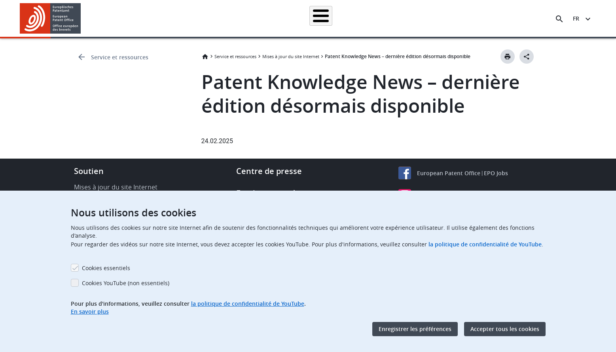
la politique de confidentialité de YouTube (485, 244)
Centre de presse (269, 171)
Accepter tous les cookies (504, 329)
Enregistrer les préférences (415, 329)
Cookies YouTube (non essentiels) (125, 283)
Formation (446, 18)
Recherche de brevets (187, 18)
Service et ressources (119, 57)
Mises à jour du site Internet (290, 56)
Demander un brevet (251, 18)
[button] (82, 19)
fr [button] (576, 18)
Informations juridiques (318, 18)
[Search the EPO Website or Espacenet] (559, 19)
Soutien (89, 171)
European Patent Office (448, 173)
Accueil (139, 18)
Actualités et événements (389, 18)
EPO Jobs (496, 173)
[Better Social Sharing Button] (526, 56)
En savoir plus (90, 311)
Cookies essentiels (106, 268)
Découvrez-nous (492, 18)
